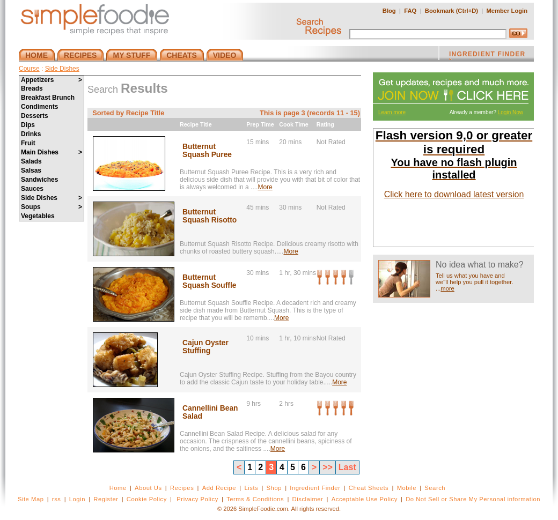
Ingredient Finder (315, 488)
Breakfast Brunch (48, 97)
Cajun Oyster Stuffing (205, 347)
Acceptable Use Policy (365, 499)
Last (347, 467)
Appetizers (51, 80)
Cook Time (293, 124)
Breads (32, 88)
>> (327, 467)
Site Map (31, 499)
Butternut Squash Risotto (209, 216)
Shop (274, 488)
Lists (251, 488)
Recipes (182, 488)
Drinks (31, 134)
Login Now (510, 112)
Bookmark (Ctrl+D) (451, 11)
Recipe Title (196, 124)
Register (105, 499)
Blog (389, 11)
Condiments (39, 106)
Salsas (31, 170)
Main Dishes (51, 152)
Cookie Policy (147, 499)
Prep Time (260, 124)
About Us (148, 488)
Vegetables (38, 216)
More (265, 187)
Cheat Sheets (369, 488)
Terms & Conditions (255, 499)
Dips (28, 125)
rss (56, 499)
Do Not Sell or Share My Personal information (473, 499)
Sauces (32, 188)
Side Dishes (62, 68)
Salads (31, 161)
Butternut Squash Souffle (209, 281)
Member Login (507, 11)
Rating (325, 124)
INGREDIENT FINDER (487, 55)
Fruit (28, 143)
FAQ (410, 11)
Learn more (392, 112)
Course (29, 68)
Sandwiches (39, 179)
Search (434, 488)
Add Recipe (219, 488)
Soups (51, 207)
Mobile (406, 488)
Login (77, 499)
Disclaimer (308, 499)
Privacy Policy (197, 499)
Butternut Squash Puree (207, 151)
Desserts (34, 116)
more (447, 288)
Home (118, 488)
